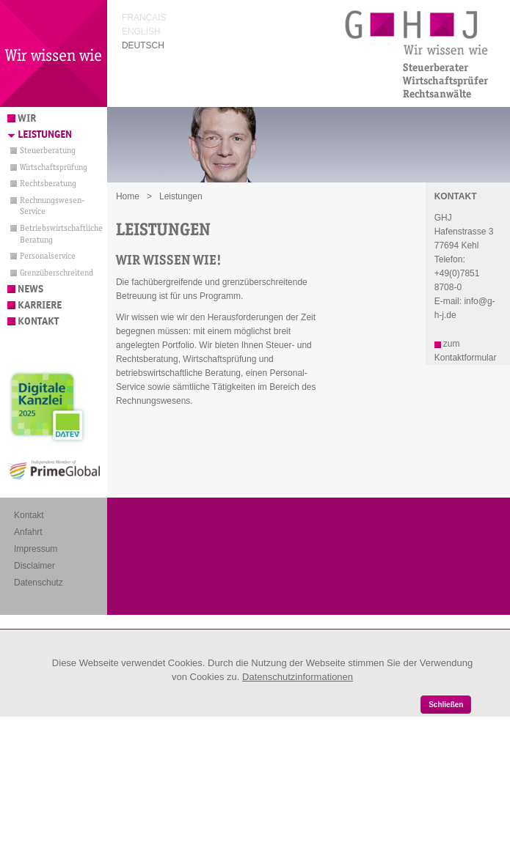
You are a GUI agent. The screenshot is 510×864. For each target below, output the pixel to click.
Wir (27, 118)
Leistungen (45, 134)
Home (127, 196)
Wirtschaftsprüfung (53, 167)
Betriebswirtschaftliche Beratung (58, 234)
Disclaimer (34, 566)
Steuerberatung (48, 150)
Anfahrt (28, 532)
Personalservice (48, 256)
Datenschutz (38, 582)
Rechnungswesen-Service (52, 206)
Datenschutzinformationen (297, 676)
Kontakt (38, 321)
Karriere (40, 305)
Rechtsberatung (48, 183)
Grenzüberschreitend (56, 272)
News (30, 289)
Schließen (446, 705)
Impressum (35, 549)
